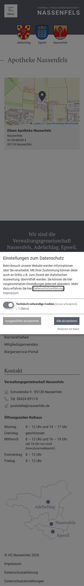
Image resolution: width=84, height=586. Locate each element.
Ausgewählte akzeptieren (22, 321)
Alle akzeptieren (66, 321)
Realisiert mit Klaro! (68, 329)
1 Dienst (22, 308)
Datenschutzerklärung (48, 288)
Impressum (10, 293)
